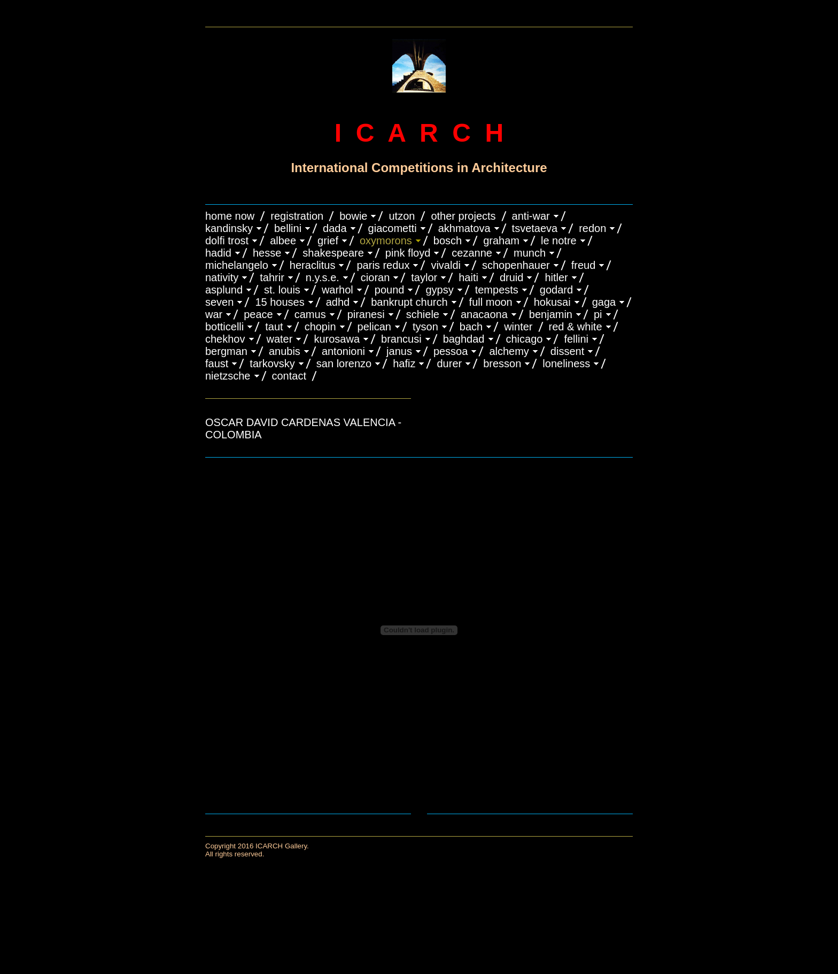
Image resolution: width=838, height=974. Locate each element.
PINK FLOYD (408, 253)
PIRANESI (366, 314)
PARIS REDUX (382, 265)
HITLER (556, 277)
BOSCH (447, 240)
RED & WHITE (575, 327)
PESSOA (450, 351)
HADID (218, 253)
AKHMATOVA (464, 228)
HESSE (267, 253)
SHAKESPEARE (333, 253)
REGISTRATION (296, 216)
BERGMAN (226, 351)
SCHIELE (422, 314)
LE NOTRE (559, 240)
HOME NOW (229, 216)
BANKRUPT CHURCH (409, 302)
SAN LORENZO (343, 363)
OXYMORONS (386, 240)
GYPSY (439, 290)
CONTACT (289, 376)
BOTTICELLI (224, 327)
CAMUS (310, 314)
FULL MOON (491, 302)
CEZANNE (472, 253)
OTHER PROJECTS (463, 216)
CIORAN (375, 277)
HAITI (468, 277)
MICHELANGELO (236, 265)
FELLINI (576, 339)
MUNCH (530, 253)
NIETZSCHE (228, 376)
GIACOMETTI (392, 228)
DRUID (511, 277)
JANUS (399, 351)
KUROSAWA (337, 339)
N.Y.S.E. (322, 277)
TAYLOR (424, 277)
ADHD (338, 302)
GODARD (556, 290)
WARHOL (337, 290)
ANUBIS (284, 351)
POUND (390, 290)
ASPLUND (224, 290)
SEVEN (219, 302)
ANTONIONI (343, 351)
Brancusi (401, 339)
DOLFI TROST (227, 240)
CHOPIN (320, 327)
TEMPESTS (496, 290)
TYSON (425, 327)
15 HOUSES (279, 302)
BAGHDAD (464, 339)
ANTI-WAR (531, 216)
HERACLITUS (313, 265)
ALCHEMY (509, 351)
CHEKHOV (225, 339)
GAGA (604, 302)
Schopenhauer (516, 265)
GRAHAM (501, 240)
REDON (592, 228)
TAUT (274, 327)
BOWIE (353, 216)
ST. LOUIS (282, 290)
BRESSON (502, 363)
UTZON (402, 216)
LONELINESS (566, 363)
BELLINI (287, 228)
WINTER (518, 327)
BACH (471, 327)
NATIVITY (221, 277)
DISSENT (567, 351)
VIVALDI (446, 265)
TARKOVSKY (272, 363)
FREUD (583, 265)
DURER (449, 363)
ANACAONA (484, 314)
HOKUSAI (552, 302)
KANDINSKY (229, 228)
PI (598, 314)
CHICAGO (524, 339)
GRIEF (327, 240)
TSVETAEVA (535, 228)
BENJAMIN (550, 314)
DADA (335, 228)
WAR (213, 314)
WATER (280, 339)
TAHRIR (272, 277)
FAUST (216, 363)
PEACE (258, 314)
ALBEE (283, 240)
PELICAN (374, 327)
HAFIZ (404, 363)
